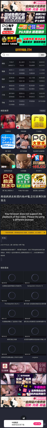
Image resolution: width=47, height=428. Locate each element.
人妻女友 (32, 93)
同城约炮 (11, 101)
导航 (3, 102)
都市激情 (11, 93)
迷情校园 (11, 97)
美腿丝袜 (11, 89)
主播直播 (32, 73)
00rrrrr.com (23, 50)
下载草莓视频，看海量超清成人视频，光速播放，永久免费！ (25, 232)
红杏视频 (11, 104)
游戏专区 (42, 62)
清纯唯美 (22, 89)
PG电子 (11, 62)
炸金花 (22, 65)
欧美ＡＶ (32, 70)
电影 (3, 79)
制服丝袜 (11, 81)
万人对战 (32, 62)
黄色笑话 (32, 97)
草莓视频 (32, 101)
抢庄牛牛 (42, 65)
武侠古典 (42, 93)
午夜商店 (22, 101)
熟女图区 (32, 89)
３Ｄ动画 (42, 70)
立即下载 (37, 424)
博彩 (3, 63)
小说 (3, 95)
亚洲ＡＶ (11, 70)
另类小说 (22, 97)
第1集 (4, 238)
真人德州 (22, 62)
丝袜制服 (22, 73)
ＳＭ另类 (42, 73)
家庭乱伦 (22, 93)
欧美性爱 (42, 78)
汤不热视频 (41, 101)
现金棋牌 (32, 65)
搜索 (42, 55)
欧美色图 (32, 85)
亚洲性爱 (11, 78)
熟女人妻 (11, 73)
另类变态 (42, 81)
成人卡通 (32, 78)
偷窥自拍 (11, 85)
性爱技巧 (42, 97)
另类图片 (42, 89)
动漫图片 (42, 85)
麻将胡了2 (12, 65)
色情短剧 (22, 104)
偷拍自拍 (22, 78)
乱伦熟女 (32, 81)
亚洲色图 (22, 85)
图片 (3, 87)
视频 (3, 71)
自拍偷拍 (22, 70)
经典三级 (22, 81)
